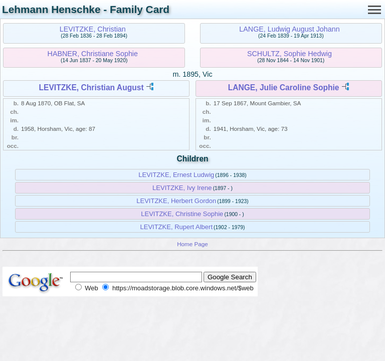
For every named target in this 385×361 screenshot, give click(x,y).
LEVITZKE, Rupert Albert (176, 227)
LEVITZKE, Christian (93, 29)
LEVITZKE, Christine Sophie (182, 214)
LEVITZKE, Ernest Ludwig (176, 174)
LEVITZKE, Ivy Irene (182, 188)
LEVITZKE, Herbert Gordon (176, 201)
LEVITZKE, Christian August (91, 87)
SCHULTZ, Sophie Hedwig (289, 54)
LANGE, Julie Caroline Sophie (283, 87)
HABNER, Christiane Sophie (93, 54)
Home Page (192, 244)
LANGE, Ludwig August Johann (289, 29)
